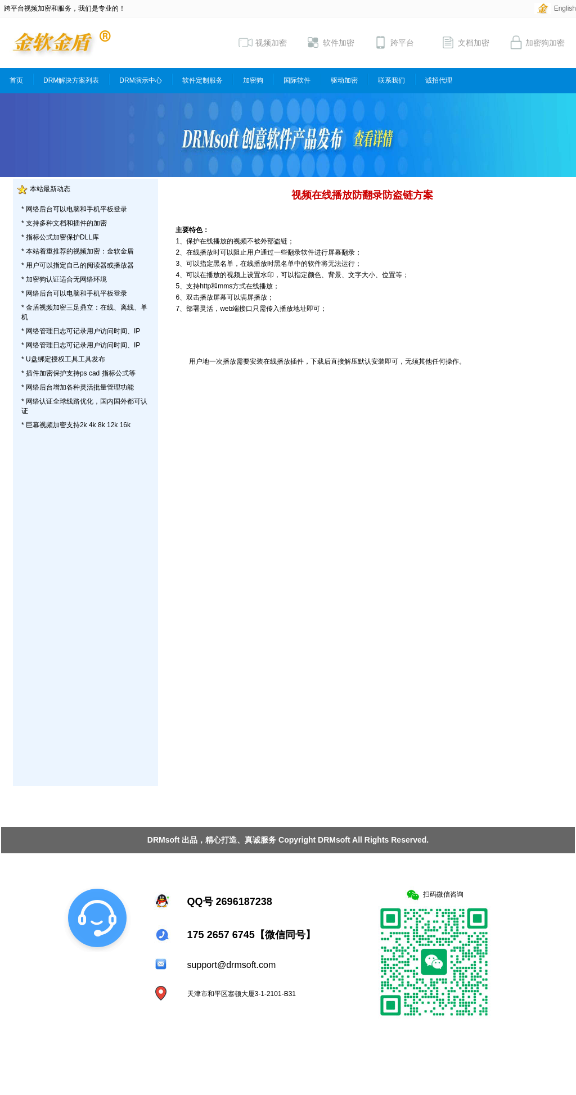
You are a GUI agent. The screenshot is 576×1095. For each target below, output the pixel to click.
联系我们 (391, 80)
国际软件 (297, 80)
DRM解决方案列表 (71, 80)
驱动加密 (344, 80)
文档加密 (465, 42)
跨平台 (394, 42)
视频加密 (262, 42)
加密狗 (253, 80)
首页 (16, 80)
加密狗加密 (536, 42)
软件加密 (330, 42)
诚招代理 (438, 80)
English (565, 8)
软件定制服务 (202, 80)
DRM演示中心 (140, 80)
